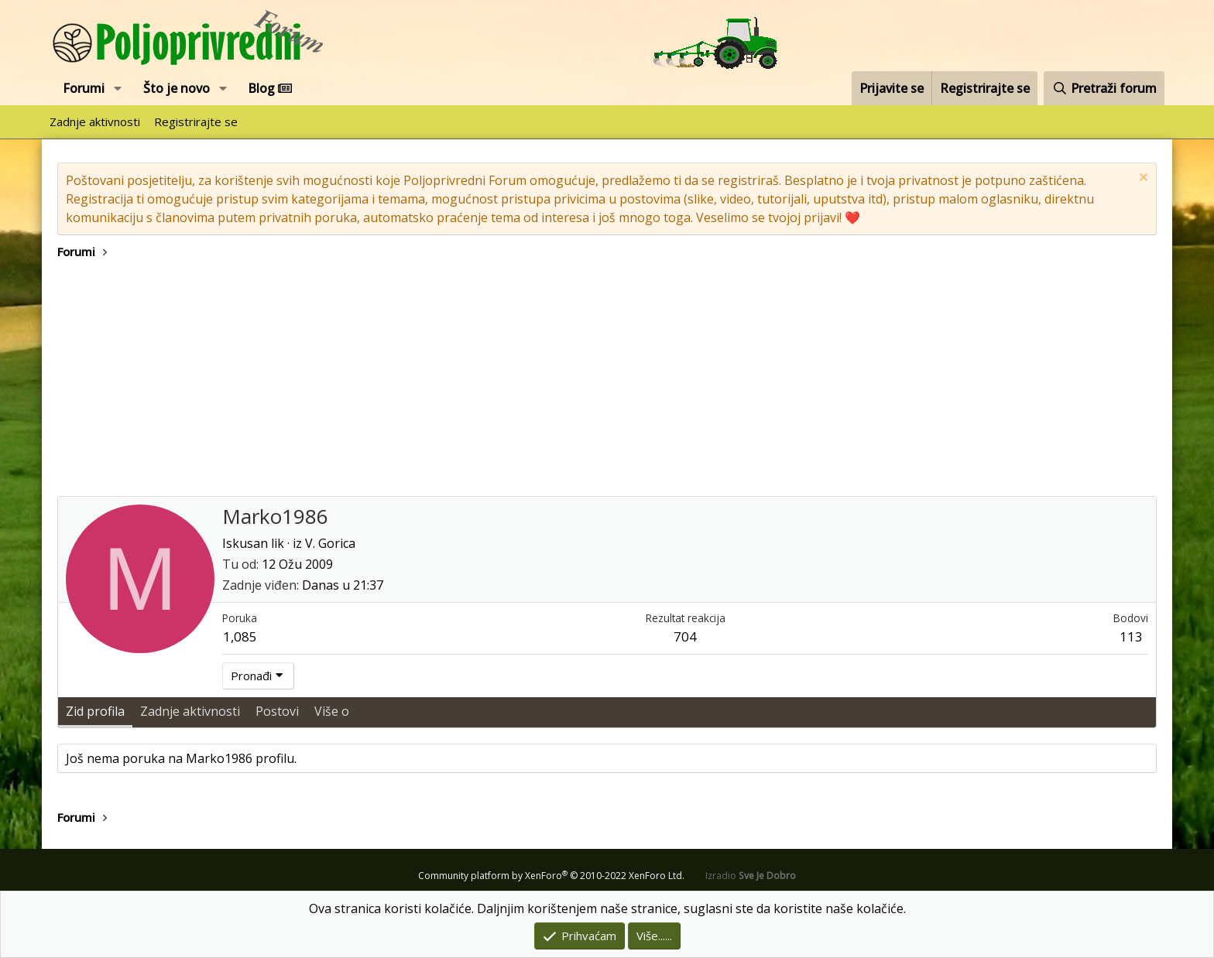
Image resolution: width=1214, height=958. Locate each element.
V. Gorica (330, 543)
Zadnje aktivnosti (95, 121)
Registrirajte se (196, 121)
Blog (270, 88)
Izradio (750, 875)
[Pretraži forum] (1104, 88)
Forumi (84, 88)
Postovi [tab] (277, 711)
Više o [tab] (331, 711)
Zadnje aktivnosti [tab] (190, 711)
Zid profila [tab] (95, 711)
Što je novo (176, 88)
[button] (118, 88)
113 (1131, 636)
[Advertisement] (607, 380)
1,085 (240, 636)
